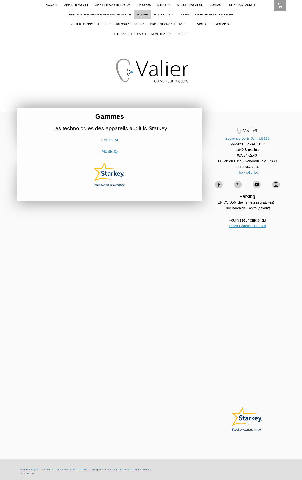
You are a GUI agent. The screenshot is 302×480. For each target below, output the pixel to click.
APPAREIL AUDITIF (76, 4)
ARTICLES (164, 4)
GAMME (142, 14)
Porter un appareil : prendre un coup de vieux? (107, 24)
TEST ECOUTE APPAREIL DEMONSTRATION (143, 33)
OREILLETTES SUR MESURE (214, 14)
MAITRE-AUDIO (164, 14)
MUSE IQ (110, 151)
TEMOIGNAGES (222, 24)
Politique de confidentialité (106, 469)
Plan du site (27, 473)
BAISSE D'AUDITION (190, 4)
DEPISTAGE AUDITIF (242, 4)
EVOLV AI (109, 140)
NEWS (184, 14)
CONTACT (216, 4)
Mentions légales (30, 469)
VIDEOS (183, 33)
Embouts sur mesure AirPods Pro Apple (100, 14)
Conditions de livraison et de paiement (65, 469)
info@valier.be (247, 172)
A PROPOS (143, 4)
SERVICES (199, 24)
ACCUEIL (52, 4)
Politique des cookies (137, 469)
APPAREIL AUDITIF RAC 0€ (112, 4)
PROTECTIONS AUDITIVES (167, 24)
